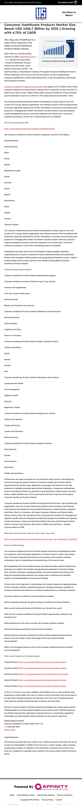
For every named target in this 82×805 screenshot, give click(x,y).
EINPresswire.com (27, 57)
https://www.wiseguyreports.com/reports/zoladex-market (42, 668)
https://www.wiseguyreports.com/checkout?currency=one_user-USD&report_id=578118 (40, 539)
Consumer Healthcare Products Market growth (23, 87)
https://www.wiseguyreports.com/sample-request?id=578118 (29, 129)
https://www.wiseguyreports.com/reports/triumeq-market (42, 662)
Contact (58, 800)
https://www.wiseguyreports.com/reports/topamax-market (43, 674)
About (12, 795)
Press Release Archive (26, 795)
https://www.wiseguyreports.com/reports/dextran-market (42, 680)
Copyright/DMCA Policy (30, 800)
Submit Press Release (46, 795)
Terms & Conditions (64, 795)
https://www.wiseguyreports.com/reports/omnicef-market (42, 686)
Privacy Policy (47, 800)
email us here (9, 730)
